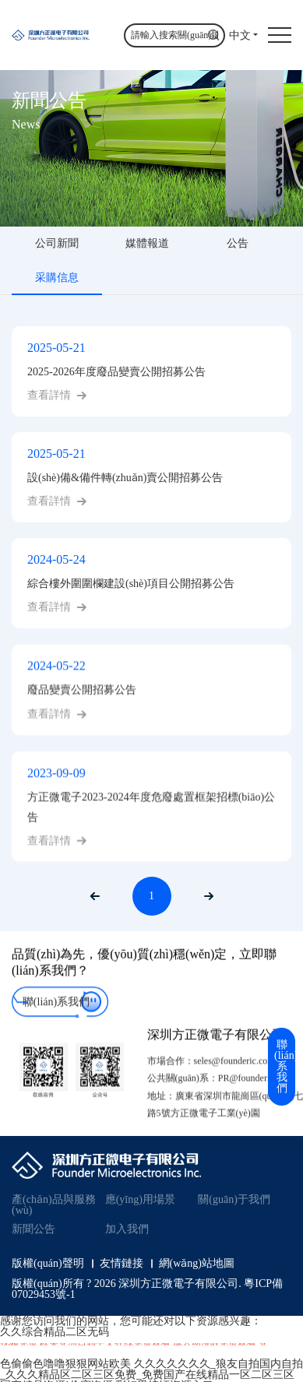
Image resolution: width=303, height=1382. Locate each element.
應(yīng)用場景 (140, 1199)
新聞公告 (33, 1229)
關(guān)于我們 (234, 1199)
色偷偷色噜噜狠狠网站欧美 (65, 1364)
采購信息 (57, 277)
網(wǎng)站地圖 (196, 1263)
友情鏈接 (121, 1263)
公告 (237, 243)
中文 (240, 35)
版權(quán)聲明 (48, 1263)
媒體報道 (147, 243)
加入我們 (127, 1229)
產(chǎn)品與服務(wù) (54, 1205)
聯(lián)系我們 (56, 1016)
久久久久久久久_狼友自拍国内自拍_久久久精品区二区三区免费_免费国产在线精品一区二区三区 (151, 1369)
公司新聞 (57, 243)
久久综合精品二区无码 (54, 1332)
